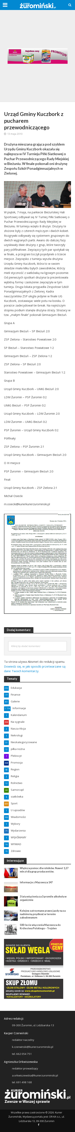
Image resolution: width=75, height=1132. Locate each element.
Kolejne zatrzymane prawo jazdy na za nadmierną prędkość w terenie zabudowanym (43, 914)
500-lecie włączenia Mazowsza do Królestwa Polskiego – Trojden (40, 926)
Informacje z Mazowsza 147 (36, 882)
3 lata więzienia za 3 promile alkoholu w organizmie (43, 898)
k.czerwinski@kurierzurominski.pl (32, 1047)
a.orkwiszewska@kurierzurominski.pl (35, 1075)
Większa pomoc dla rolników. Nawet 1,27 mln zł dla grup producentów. (44, 870)
